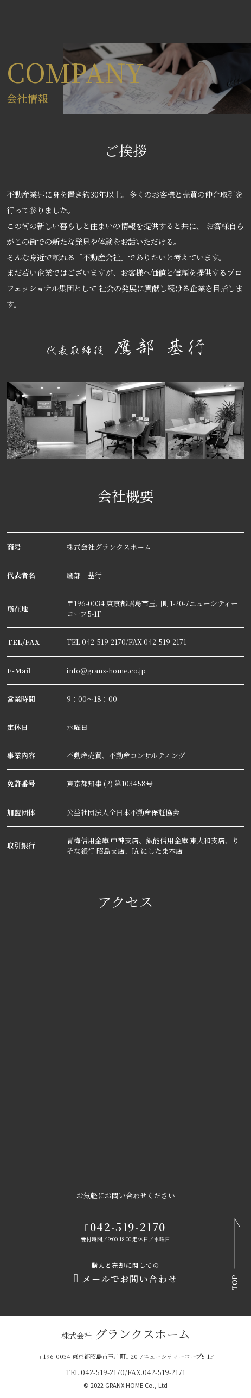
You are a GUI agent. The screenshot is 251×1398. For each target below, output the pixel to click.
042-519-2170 (125, 1226)
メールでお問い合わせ (125, 1273)
